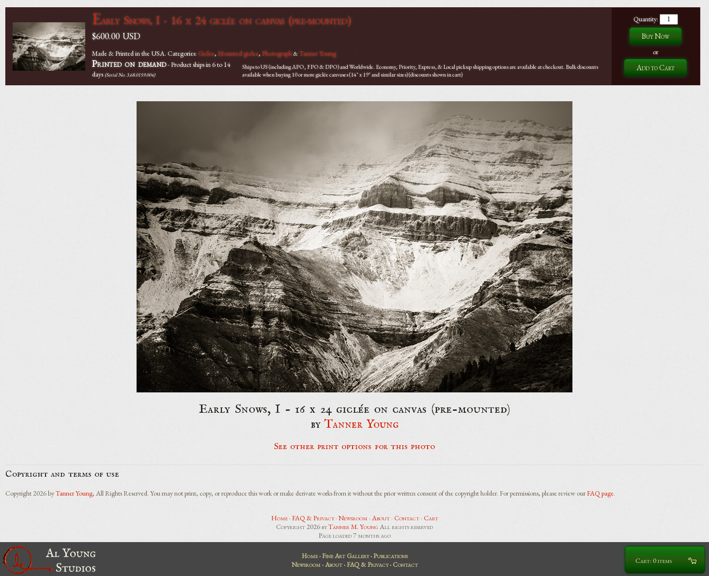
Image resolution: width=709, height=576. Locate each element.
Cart (431, 518)
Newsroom (353, 518)
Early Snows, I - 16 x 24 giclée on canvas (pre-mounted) (221, 20)
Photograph (277, 53)
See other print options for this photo (354, 446)
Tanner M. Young (353, 526)
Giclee (206, 53)
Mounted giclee (238, 53)
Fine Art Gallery (345, 555)
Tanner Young (317, 53)
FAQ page (600, 493)
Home (279, 518)
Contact (406, 518)
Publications (390, 555)
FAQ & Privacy (313, 518)
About (381, 518)
